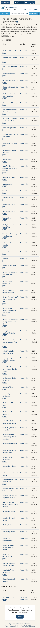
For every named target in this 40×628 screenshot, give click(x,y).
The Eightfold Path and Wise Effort (10, 226)
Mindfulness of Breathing (7, 413)
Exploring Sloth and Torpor (9, 519)
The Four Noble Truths (10, 51)
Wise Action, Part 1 (8, 198)
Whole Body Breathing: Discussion (10, 429)
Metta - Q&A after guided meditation (8, 291)
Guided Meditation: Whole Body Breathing (9, 422)
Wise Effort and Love (9, 265)
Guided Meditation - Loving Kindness (9, 352)
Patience (5, 258)
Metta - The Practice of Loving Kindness (10, 273)
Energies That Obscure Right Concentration (10, 496)
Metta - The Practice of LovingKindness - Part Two (10, 299)
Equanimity (6, 252)
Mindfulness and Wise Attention (9, 379)
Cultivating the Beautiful (7, 244)
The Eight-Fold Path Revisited (9, 580)
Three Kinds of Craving (10, 103)
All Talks (5, 13)
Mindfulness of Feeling (10, 443)
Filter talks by (32, 14)
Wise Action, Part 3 (9, 211)
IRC (30, 9)
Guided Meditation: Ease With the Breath (10, 490)
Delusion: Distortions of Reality (10, 474)
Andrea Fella (24, 51)
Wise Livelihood (7, 218)
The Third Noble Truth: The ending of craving (10, 110)
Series (4, 600)
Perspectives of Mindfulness (7, 458)
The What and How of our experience (9, 451)
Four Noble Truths (8, 597)
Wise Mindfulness (8, 387)
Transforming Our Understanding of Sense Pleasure (10, 504)
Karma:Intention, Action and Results (10, 135)
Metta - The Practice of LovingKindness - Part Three (10, 321)
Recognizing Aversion (9, 511)
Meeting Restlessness (9, 525)
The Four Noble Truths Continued (10, 59)
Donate (36, 9)
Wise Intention (7, 159)
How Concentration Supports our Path (9, 564)
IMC (25, 9)
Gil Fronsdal (23, 597)
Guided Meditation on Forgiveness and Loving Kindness (10, 369)
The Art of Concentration (7, 555)
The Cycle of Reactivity (10, 143)
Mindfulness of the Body (8, 404)
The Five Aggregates (9, 73)
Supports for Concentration (7, 539)
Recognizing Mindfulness (6, 395)
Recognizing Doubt (9, 531)
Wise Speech (6, 191)
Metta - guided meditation (7, 282)
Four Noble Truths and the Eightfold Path (10, 119)
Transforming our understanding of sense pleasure (10, 168)
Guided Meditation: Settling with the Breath (8, 547)
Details (4, 53)
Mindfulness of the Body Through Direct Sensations (9, 436)
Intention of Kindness (9, 177)
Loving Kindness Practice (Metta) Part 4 (10, 332)
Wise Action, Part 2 (9, 204)
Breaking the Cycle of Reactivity (9, 151)
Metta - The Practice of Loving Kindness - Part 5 (10, 342)
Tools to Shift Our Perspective (8, 571)
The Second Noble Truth (10, 87)
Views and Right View (9, 128)
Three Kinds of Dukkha (10, 67)
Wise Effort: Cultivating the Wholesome (10, 235)
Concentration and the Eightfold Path (10, 481)
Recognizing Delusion (9, 466)
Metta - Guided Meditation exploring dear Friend (9, 310)
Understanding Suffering (10, 80)
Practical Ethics (7, 184)
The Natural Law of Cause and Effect (9, 95)
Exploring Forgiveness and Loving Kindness (9, 359)
